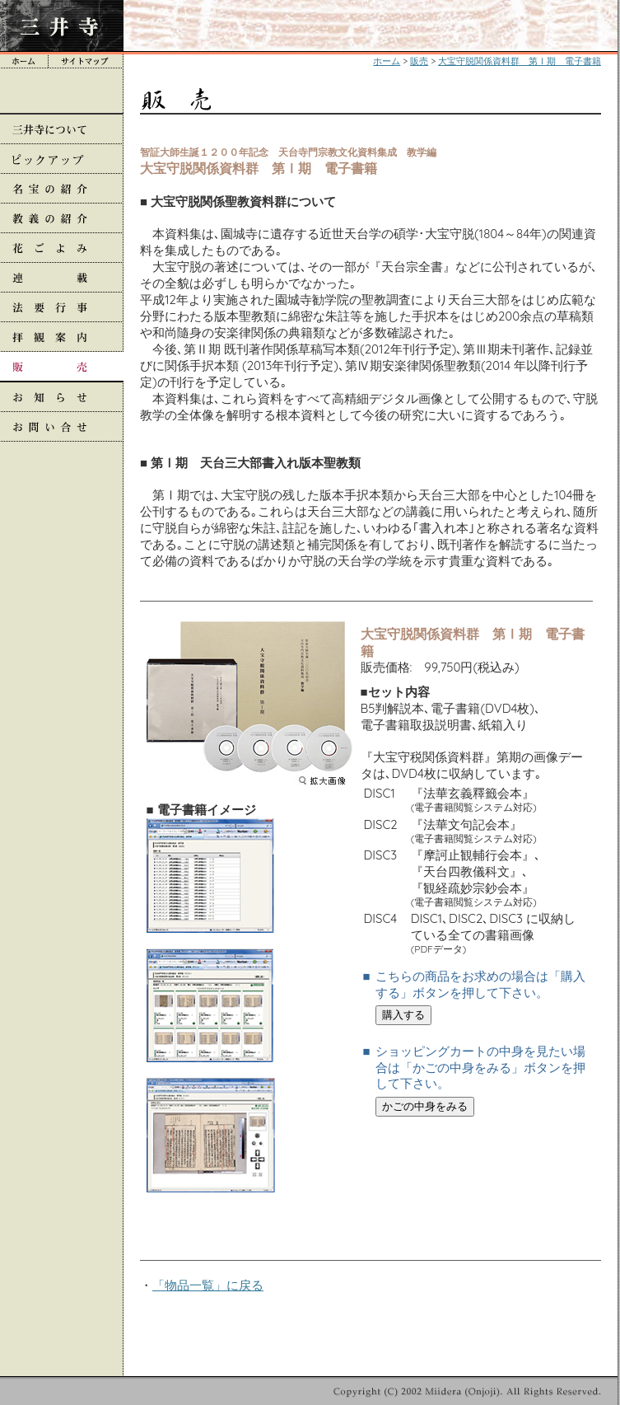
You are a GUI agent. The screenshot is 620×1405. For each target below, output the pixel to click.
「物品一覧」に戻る (207, 1285)
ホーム (386, 61)
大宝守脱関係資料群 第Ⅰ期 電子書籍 (519, 61)
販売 (419, 61)
